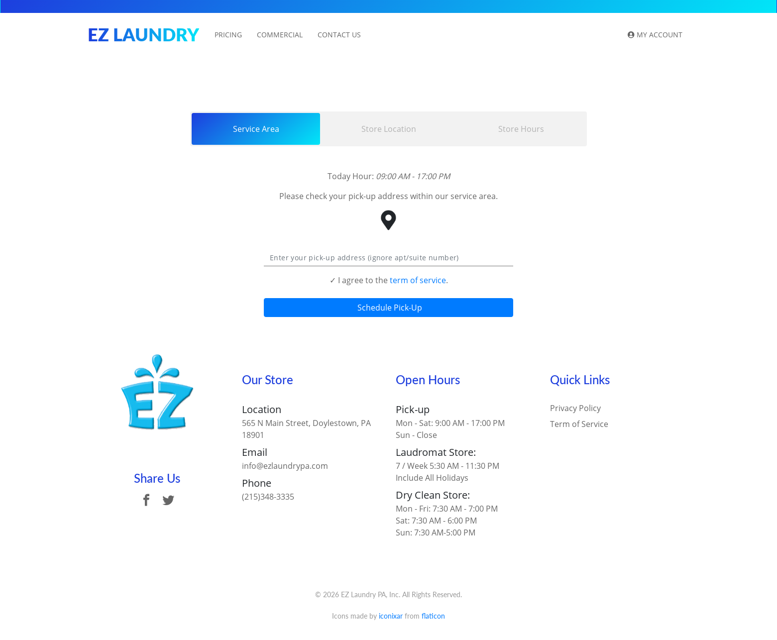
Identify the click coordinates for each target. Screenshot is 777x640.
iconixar (391, 616)
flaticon (433, 616)
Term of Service (579, 424)
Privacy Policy (575, 408)
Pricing (228, 34)
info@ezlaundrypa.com (285, 465)
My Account (655, 34)
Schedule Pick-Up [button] (388, 307)
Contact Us (339, 34)
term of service (418, 280)
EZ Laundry (143, 34)
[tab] (256, 129)
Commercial (280, 34)
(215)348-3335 (268, 496)
